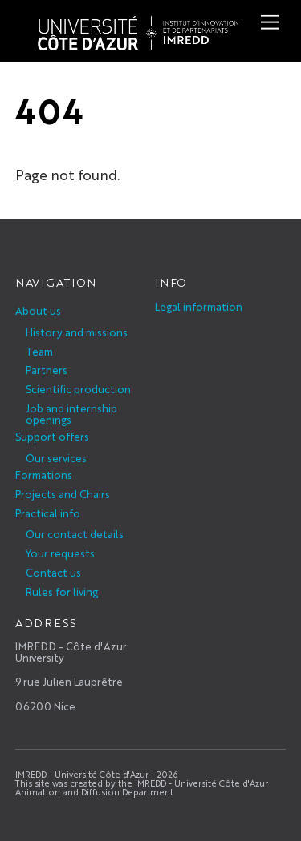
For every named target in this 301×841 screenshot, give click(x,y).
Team (39, 351)
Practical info (47, 513)
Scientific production (78, 389)
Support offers (52, 436)
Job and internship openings (71, 413)
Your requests (60, 553)
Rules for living (62, 591)
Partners (46, 369)
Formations (43, 474)
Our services (56, 458)
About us (38, 310)
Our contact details (75, 534)
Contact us (53, 572)
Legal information (198, 306)
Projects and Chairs (62, 494)
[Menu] (270, 22)
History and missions (77, 332)
